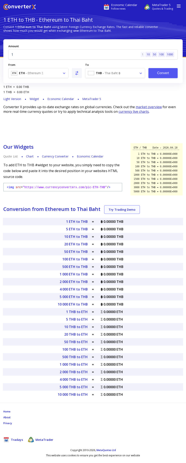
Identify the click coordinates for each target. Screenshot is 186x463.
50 (154, 54)
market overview (149, 107)
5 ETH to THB (77, 229)
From (11, 65)
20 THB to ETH (76, 334)
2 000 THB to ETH (74, 372)
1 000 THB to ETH (74, 364)
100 (161, 54)
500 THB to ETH (75, 357)
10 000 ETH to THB (73, 304)
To (87, 65)
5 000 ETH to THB (74, 296)
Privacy (7, 423)
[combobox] (38, 73)
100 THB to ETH (75, 349)
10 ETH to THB (76, 236)
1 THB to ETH (77, 312)
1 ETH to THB (77, 221)
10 (148, 54)
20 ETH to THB (76, 244)
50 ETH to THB (76, 251)
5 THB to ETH (77, 319)
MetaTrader (40, 440)
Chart (30, 156)
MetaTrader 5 (91, 99)
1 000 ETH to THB (74, 274)
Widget (34, 99)
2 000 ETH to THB (74, 281)
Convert (163, 73)
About (7, 417)
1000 (170, 54)
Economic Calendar (60, 99)
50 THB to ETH (76, 342)
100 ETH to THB (75, 259)
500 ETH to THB (75, 266)
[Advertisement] (93, 128)
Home (6, 411)
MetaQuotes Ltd (106, 450)
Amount (13, 46)
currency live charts (134, 111)
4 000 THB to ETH (74, 379)
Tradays (13, 440)
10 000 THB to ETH (73, 394)
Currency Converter (55, 156)
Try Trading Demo (122, 210)
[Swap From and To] (77, 73)
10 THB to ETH (76, 327)
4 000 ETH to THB (74, 289)
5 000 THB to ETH (74, 387)
